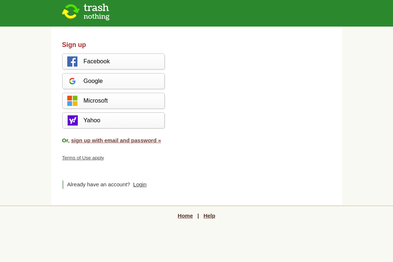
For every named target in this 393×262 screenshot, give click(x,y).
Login (140, 184)
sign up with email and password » (116, 140)
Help (210, 216)
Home (185, 216)
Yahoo (84, 120)
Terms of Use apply (83, 157)
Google (85, 81)
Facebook (88, 61)
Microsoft (87, 101)
